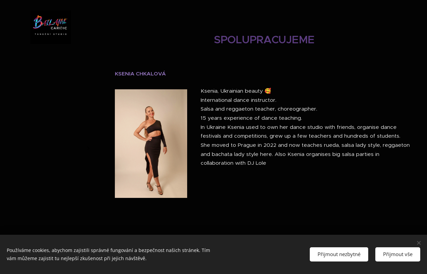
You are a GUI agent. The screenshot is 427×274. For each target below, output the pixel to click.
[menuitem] (50, 115)
